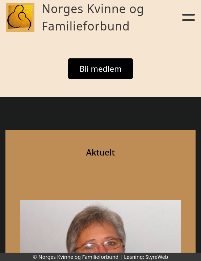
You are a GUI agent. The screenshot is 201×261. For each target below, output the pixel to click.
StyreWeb (157, 256)
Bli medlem (100, 68)
